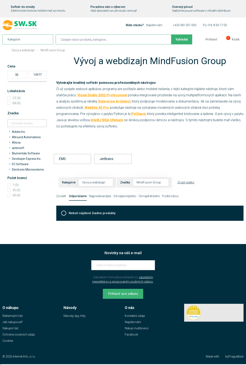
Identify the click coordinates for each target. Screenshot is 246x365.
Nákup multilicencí (137, 328)
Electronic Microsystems (28, 169)
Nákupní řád (10, 328)
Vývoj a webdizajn (23, 50)
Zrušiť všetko (186, 182)
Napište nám (133, 322)
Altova (16, 142)
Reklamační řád (12, 315)
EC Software (20, 164)
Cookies (7, 340)
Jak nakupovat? (12, 322)
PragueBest (236, 356)
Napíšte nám (154, 25)
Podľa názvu (170, 196)
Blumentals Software (26, 153)
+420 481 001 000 (184, 25)
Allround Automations (26, 137)
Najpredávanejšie (100, 196)
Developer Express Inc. (26, 158)
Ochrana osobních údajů (18, 334)
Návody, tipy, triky (75, 315)
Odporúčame (78, 196)
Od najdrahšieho (149, 196)
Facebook (131, 334)
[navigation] (27, 39)
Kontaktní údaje (135, 315)
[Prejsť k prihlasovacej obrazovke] (208, 39)
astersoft (18, 148)
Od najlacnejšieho (124, 196)
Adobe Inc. (19, 131)
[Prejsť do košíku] (232, 39)
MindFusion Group (53, 50)
